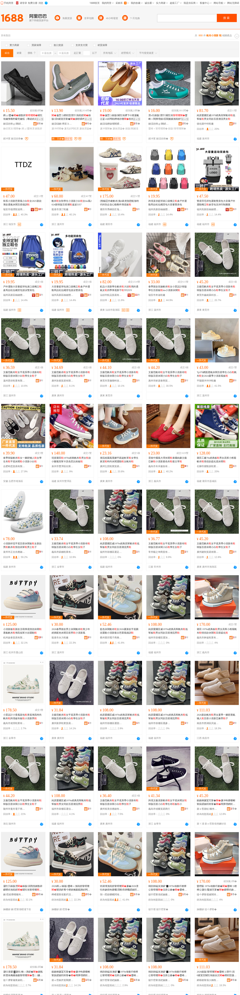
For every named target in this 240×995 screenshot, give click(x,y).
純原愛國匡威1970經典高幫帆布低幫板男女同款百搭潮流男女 (216, 117)
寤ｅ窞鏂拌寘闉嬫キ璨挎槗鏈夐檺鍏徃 (63, 980)
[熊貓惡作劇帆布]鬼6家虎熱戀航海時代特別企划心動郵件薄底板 (119, 203)
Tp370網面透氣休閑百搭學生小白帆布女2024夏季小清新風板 (217, 374)
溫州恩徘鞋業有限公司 (14, 380)
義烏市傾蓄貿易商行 (159, 808)
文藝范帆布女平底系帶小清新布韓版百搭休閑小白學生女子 (216, 288)
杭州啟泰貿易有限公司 (14, 637)
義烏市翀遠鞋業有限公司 (208, 637)
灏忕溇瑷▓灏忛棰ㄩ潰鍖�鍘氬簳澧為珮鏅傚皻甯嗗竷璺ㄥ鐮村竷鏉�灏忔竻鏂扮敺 (23, 973)
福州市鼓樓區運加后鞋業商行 (159, 637)
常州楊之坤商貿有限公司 (159, 552)
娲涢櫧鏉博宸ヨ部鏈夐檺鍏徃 (63, 123)
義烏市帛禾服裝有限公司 (159, 466)
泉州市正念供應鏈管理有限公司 (14, 552)
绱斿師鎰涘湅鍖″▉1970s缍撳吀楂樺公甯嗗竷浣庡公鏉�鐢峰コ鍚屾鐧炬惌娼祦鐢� (167, 888)
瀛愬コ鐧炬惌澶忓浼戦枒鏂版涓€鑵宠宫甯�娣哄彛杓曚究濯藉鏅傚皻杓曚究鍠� (71, 117)
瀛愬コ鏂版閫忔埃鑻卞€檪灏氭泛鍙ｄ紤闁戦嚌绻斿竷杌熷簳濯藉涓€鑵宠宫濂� (119, 117)
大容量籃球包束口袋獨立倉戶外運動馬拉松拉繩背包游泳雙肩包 (71, 288)
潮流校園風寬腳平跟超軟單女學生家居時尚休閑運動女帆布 (119, 459)
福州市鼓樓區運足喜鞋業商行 (111, 552)
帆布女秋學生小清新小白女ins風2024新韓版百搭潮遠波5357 (72, 203)
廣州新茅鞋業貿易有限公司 (63, 723)
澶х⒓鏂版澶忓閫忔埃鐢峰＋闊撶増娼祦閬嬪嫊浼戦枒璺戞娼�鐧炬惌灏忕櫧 (167, 117)
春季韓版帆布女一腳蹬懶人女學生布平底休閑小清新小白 (22, 459)
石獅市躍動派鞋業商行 (208, 466)
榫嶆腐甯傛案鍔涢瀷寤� (63, 894)
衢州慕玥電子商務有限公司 (111, 637)
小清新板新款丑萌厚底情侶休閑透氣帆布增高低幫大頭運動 (22, 631)
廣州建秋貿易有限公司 (208, 552)
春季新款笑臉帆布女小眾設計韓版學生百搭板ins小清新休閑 (167, 288)
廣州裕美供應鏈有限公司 (111, 808)
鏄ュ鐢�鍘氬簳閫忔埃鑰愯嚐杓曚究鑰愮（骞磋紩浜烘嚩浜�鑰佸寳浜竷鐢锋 (22, 117)
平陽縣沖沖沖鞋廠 (206, 380)
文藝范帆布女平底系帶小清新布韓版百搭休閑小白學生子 (119, 802)
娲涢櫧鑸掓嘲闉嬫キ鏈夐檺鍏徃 (111, 123)
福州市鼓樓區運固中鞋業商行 (111, 723)
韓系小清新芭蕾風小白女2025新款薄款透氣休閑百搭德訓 (22, 203)
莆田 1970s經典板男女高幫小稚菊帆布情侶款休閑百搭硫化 (217, 631)
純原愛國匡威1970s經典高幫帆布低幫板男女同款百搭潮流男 (119, 545)
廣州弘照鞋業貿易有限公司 (111, 466)
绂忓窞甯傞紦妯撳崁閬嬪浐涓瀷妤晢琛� (111, 980)
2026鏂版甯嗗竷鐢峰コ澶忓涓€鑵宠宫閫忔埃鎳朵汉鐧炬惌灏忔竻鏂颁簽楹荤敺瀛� (216, 973)
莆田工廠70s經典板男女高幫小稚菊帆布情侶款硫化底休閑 (216, 459)
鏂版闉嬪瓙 (131, 128)
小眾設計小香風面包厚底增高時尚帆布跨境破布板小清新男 (22, 716)
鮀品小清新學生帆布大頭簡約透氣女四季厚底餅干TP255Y (119, 288)
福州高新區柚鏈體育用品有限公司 (159, 209)
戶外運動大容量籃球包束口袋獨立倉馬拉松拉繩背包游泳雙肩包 (22, 288)
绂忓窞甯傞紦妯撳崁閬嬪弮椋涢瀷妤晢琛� (159, 980)
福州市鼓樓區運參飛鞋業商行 (159, 723)
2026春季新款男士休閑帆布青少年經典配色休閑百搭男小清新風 (71, 631)
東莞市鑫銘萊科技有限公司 (208, 295)
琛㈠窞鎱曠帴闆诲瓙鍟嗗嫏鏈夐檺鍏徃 (111, 894)
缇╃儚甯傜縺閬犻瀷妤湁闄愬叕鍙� (208, 894)
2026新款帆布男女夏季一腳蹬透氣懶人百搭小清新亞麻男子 (216, 716)
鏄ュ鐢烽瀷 (28, 128)
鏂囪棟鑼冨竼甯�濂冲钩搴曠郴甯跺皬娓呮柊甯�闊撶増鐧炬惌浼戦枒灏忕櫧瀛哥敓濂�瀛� (216, 802)
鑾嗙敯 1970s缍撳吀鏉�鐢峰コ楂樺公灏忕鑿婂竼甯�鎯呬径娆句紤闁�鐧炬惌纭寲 (217, 888)
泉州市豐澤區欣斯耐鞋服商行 (63, 466)
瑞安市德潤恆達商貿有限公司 (14, 209)
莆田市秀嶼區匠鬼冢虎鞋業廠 (111, 209)
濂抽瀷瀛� (85, 128)
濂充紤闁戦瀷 (71, 128)
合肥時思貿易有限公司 (14, 466)
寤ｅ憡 (39, 119)
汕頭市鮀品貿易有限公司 (111, 295)
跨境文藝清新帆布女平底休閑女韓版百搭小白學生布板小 (167, 802)
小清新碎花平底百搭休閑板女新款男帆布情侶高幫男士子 (22, 545)
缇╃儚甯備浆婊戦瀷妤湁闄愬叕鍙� (14, 980)
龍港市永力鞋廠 (60, 637)
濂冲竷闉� (106, 128)
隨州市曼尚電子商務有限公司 (14, 808)
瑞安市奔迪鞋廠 (156, 295)
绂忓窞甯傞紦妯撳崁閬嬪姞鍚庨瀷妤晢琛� (159, 894)
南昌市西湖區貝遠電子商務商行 (208, 723)
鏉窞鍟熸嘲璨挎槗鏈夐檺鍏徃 (14, 894)
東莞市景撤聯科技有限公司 (111, 380)
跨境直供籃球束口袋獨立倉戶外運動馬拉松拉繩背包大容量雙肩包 (167, 203)
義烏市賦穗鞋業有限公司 (63, 552)
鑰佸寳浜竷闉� (12, 128)
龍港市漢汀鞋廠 (60, 209)
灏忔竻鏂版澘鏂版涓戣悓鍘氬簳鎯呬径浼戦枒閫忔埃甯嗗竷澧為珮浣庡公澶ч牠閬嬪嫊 (22, 888)
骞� (40, 123)
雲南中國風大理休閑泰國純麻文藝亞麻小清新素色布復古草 (167, 459)
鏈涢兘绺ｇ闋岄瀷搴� (14, 123)
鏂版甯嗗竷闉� (177, 128)
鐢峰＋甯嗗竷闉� (158, 128)
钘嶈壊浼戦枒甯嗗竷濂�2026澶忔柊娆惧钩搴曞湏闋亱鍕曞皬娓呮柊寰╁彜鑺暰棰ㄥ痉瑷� (119, 888)
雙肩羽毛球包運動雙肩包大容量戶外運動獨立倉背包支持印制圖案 (216, 203)
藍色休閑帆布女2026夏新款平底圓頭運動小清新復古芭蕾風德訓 (119, 631)
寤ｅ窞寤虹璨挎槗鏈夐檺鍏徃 (208, 808)
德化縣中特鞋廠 (205, 123)
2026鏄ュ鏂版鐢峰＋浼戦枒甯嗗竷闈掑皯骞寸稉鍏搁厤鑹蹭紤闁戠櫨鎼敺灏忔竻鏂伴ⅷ (71, 888)
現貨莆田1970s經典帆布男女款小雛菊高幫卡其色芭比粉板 (71, 459)
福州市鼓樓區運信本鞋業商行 (63, 808)
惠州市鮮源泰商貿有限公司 (159, 380)
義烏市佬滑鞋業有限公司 (14, 723)
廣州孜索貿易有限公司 (63, 380)
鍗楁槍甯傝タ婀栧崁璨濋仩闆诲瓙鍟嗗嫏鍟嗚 (208, 980)
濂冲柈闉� (58, 128)
